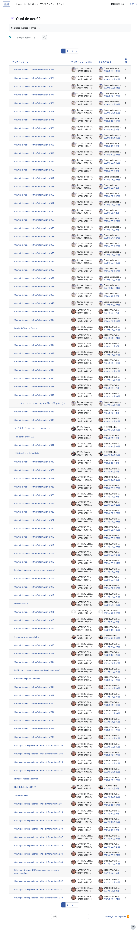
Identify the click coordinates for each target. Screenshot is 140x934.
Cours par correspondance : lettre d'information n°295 (39, 748)
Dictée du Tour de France (26, 328)
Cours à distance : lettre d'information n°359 (35, 220)
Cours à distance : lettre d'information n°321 (35, 522)
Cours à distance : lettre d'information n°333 (35, 414)
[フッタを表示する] (133, 927)
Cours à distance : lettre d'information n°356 (35, 245)
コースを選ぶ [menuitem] (30, 4)
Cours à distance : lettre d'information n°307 (35, 656)
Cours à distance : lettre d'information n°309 (35, 631)
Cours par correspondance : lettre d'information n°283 (39, 864)
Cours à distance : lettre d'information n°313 (35, 589)
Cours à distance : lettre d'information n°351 (35, 286)
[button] (118, 4)
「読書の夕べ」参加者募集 (27, 456)
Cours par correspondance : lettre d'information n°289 (39, 823)
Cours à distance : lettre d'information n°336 (35, 378)
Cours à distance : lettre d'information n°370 (35, 128)
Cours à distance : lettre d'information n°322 (35, 514)
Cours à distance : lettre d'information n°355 (35, 253)
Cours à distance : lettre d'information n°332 (35, 422)
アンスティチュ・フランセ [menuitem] (52, 4)
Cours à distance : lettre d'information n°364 (35, 178)
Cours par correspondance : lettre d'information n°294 (39, 756)
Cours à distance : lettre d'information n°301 (35, 697)
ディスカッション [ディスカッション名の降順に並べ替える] (21, 62)
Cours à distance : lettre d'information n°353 (35, 270)
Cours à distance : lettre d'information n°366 (35, 161)
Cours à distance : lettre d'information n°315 (35, 564)
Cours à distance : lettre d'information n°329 (35, 472)
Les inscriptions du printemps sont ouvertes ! (35, 572)
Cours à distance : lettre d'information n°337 (35, 370)
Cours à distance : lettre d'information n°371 (35, 120)
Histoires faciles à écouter (27, 781)
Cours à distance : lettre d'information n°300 (35, 706)
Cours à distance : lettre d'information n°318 (35, 539)
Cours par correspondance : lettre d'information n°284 (39, 856)
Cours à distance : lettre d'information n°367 (35, 153)
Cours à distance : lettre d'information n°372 (35, 111)
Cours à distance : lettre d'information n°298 (35, 722)
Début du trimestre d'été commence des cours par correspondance (37, 874)
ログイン (134, 4)
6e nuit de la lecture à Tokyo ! (28, 639)
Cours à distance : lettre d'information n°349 (35, 303)
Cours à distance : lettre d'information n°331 (35, 447)
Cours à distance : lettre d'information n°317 (35, 547)
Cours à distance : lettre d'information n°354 (35, 261)
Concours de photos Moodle (28, 681)
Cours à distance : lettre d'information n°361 (35, 203)
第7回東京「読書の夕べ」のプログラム (33, 431)
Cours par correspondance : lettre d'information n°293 (39, 764)
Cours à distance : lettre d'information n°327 (35, 481)
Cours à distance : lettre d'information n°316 (35, 556)
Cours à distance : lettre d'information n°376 (35, 78)
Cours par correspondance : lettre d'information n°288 (39, 831)
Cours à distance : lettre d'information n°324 (35, 506)
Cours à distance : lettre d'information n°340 (35, 345)
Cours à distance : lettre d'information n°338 (35, 361)
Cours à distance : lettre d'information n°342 (35, 320)
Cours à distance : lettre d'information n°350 (35, 295)
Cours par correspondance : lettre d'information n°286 (39, 848)
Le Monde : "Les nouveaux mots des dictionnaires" (38, 672)
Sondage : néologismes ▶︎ (116, 919)
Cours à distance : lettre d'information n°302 (35, 689)
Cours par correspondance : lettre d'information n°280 (39, 900)
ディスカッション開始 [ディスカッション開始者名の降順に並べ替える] (80, 62)
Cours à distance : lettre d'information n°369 (35, 136)
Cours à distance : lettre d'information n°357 (35, 236)
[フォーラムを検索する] (28, 37)
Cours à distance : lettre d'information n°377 (35, 70)
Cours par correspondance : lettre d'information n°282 (39, 883)
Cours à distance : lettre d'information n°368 (35, 145)
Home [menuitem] (19, 4)
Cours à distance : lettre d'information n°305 (35, 664)
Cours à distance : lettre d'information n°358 (35, 228)
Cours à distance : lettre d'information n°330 (35, 464)
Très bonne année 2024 (25, 439)
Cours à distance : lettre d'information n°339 (35, 353)
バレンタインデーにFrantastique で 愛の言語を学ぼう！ (38, 404)
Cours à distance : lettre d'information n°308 (35, 647)
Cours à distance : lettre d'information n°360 (35, 211)
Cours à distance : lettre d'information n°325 (35, 497)
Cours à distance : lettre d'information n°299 (35, 714)
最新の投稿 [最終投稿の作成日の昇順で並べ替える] (103, 62)
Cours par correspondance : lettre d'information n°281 (39, 892)
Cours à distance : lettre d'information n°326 (35, 489)
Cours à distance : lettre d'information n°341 (35, 336)
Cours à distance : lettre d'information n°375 (35, 86)
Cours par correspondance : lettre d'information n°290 (39, 814)
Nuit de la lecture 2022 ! (26, 789)
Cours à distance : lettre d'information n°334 (35, 395)
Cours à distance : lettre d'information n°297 (35, 731)
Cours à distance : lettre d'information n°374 (35, 95)
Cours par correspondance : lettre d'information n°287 (39, 839)
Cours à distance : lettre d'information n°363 (35, 186)
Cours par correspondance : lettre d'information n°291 (39, 806)
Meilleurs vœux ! (22, 606)
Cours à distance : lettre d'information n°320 (35, 531)
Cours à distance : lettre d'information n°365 (35, 170)
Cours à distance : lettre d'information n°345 (35, 311)
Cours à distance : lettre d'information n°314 (35, 581)
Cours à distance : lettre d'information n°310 (35, 622)
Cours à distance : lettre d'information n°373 (35, 103)
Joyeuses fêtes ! (22, 798)
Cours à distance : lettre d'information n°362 (35, 195)
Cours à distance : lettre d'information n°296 (35, 739)
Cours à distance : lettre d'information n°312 (35, 597)
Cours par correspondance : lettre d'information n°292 (39, 773)
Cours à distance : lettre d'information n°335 (35, 386)
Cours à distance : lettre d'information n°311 (35, 614)
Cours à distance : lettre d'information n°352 (35, 278)
